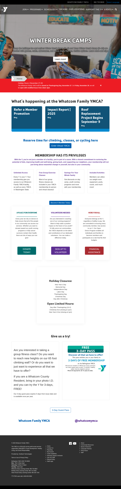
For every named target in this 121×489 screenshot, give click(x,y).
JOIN (25, 9)
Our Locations (76, 9)
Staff (82, 452)
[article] (60, 85)
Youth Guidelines (52, 453)
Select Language (113, 2)
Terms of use (15, 457)
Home (49, 446)
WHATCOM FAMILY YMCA (78, 2)
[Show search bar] (117, 9)
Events (108, 9)
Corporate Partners (86, 448)
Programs (36, 9)
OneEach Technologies (25, 454)
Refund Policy (51, 459)
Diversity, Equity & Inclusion (55, 455)
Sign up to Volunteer (60, 250)
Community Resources (87, 445)
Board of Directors (86, 447)
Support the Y (94, 9)
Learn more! (60, 59)
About (82, 443)
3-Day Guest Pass (60, 410)
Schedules (50, 9)
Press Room (84, 450)
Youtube (74, 443)
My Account (50, 452)
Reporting (50, 450)
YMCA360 (63, 9)
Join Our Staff (51, 457)
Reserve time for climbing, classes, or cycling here (60, 140)
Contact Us (50, 448)
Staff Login (50, 461)
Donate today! (27, 250)
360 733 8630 (99, 2)
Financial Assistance (94, 250)
